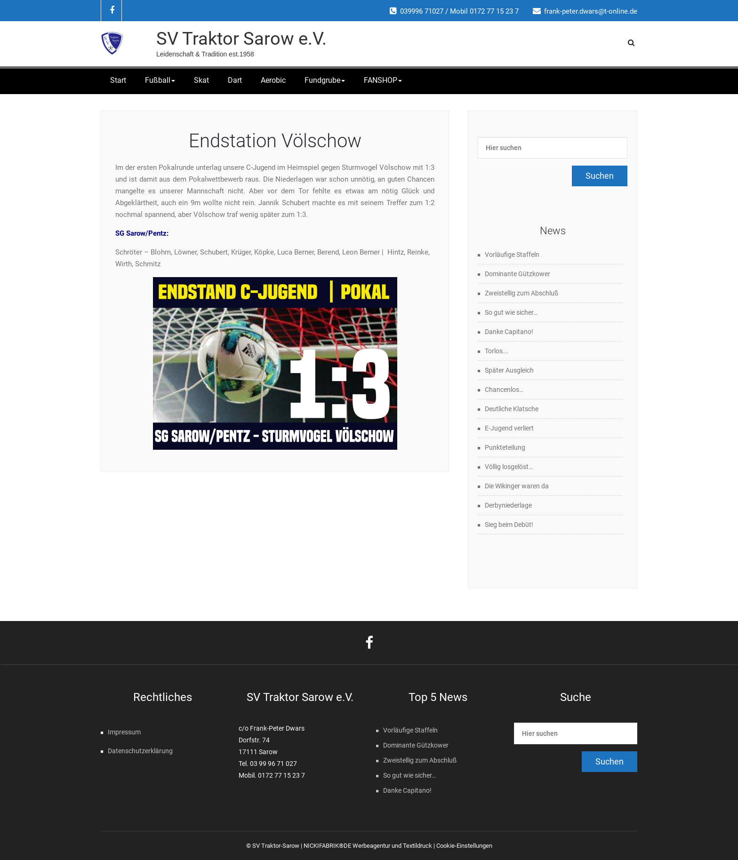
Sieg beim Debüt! (509, 524)
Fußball (160, 80)
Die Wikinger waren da (517, 486)
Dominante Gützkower (517, 274)
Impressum (124, 732)
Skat (201, 80)
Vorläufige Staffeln (512, 254)
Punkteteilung (505, 447)
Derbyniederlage (508, 505)
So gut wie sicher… (511, 312)
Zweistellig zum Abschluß (521, 293)
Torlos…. (497, 351)
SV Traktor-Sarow (275, 845)
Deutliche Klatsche (511, 409)
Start (118, 80)
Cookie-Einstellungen (464, 845)
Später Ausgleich (509, 370)
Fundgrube (325, 80)
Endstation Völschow (275, 141)
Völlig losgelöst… (509, 466)
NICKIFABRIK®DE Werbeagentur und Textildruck (368, 845)
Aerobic (273, 80)
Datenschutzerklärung (140, 751)
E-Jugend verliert (509, 428)
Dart (235, 80)
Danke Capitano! (509, 331)
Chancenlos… (504, 389)
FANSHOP (383, 80)
